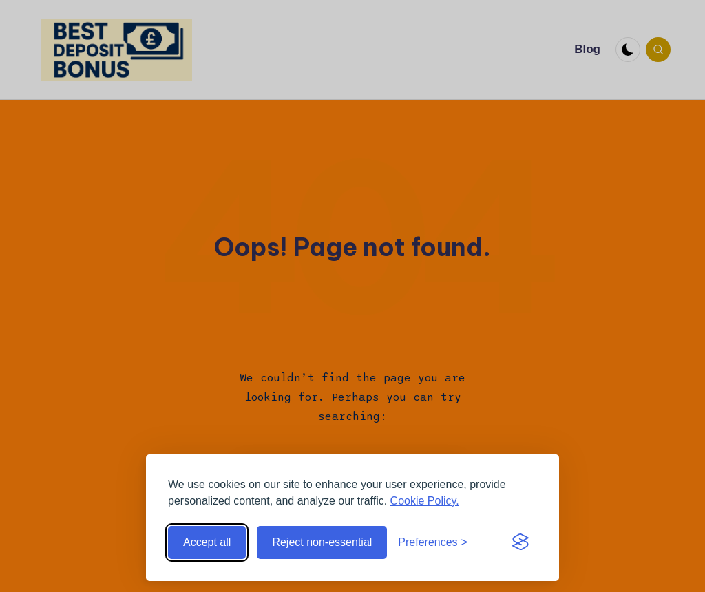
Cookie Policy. (424, 501)
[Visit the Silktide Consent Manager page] (520, 542)
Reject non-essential (322, 542)
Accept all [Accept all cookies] (207, 542)
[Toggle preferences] (432, 542)
